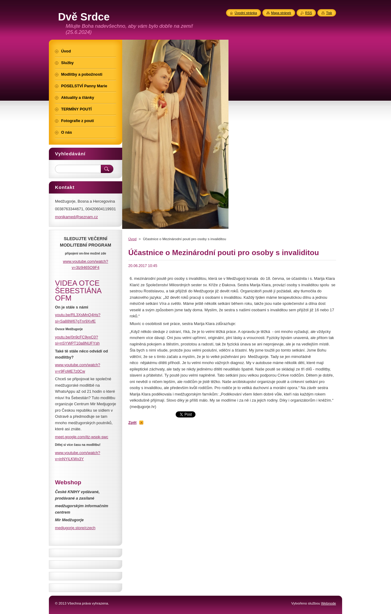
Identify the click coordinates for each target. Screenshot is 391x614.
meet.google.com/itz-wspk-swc (81, 437)
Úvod (132, 239)
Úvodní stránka (246, 13)
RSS (308, 13)
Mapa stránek (281, 13)
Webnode (328, 603)
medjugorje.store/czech (75, 528)
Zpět (132, 422)
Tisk (329, 13)
